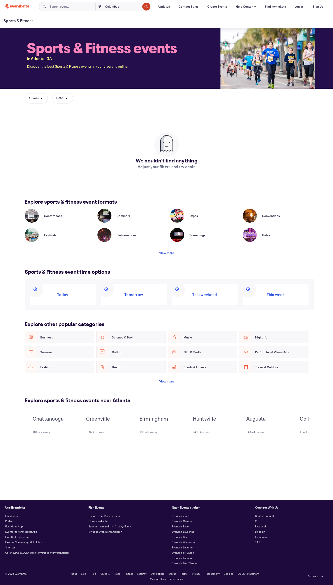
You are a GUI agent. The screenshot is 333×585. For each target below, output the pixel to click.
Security (141, 573)
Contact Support (264, 516)
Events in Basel (180, 526)
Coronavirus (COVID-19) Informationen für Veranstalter (37, 552)
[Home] (17, 6)
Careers (105, 573)
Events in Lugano (182, 558)
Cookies (228, 573)
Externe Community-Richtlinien (23, 542)
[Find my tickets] (275, 6)
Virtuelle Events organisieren (105, 531)
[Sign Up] (318, 6)
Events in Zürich (181, 516)
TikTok (259, 542)
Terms (184, 573)
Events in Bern (180, 537)
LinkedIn (260, 531)
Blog (83, 573)
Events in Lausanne (183, 531)
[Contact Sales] (188, 6)
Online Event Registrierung (104, 516)
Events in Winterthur (184, 542)
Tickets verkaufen (98, 521)
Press (117, 573)
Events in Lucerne (182, 547)
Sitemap (10, 547)
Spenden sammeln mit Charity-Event (109, 526)
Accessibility (212, 573)
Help (93, 573)
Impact (129, 573)
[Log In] (299, 6)
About (73, 573)
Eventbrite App (14, 526)
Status (172, 573)
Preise (9, 521)
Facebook (260, 526)
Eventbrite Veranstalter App (21, 531)
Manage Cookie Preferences (166, 579)
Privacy (196, 573)
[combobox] (122, 7)
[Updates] (164, 6)
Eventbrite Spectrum (17, 537)
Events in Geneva (182, 521)
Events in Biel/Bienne (184, 563)
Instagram (261, 537)
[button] (246, 6)
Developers (157, 573)
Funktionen (12, 516)
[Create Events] (217, 6)
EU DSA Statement (248, 573)
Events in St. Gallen (183, 552)
